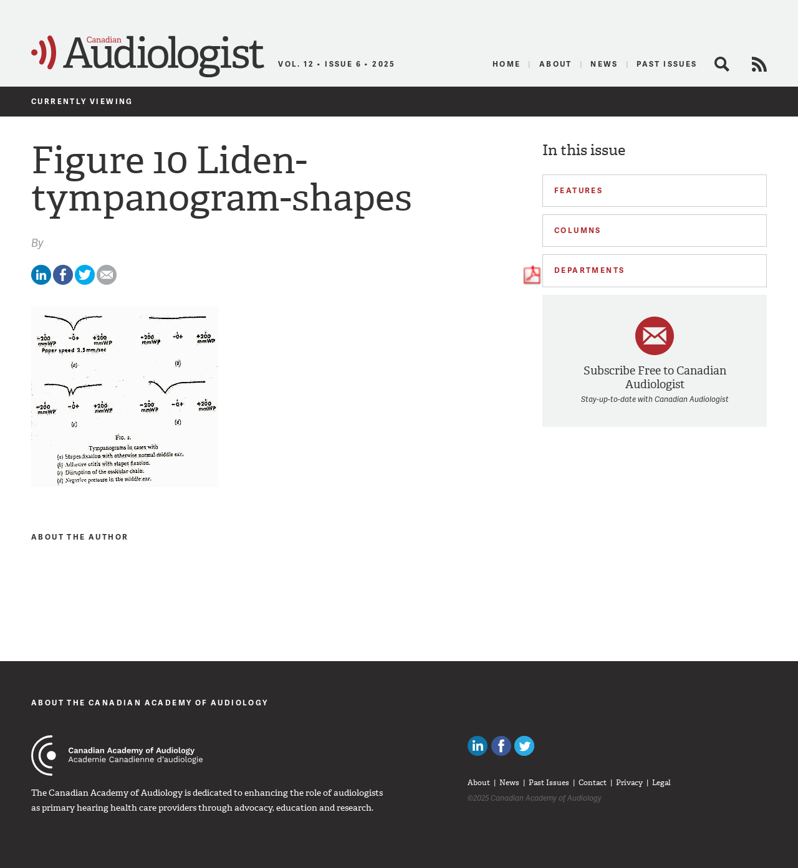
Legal (661, 783)
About (555, 64)
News (604, 64)
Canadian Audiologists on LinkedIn (478, 746)
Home (507, 64)
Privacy (629, 783)
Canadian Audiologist (147, 57)
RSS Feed (759, 64)
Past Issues (667, 64)
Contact (593, 783)
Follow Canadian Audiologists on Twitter (524, 746)
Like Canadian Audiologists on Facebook (501, 746)
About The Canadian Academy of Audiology (150, 702)
